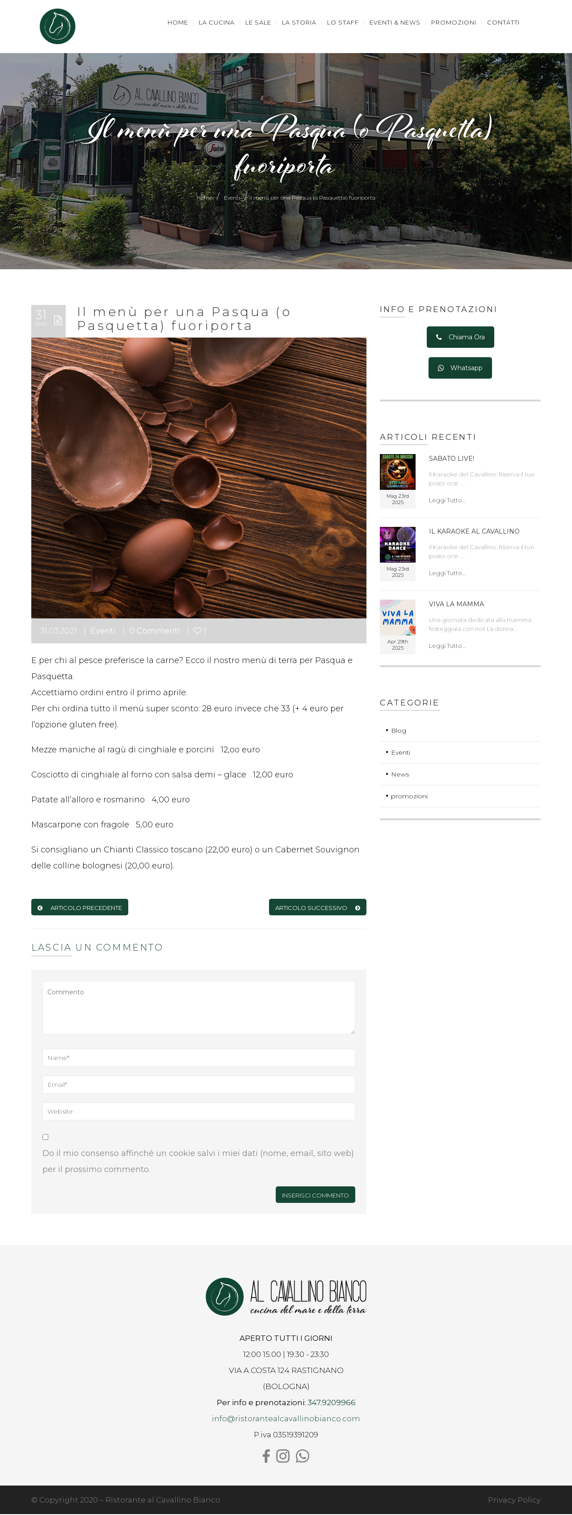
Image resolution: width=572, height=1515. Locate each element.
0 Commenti (154, 632)
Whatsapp (460, 369)
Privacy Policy (514, 1500)
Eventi (232, 198)
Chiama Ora (460, 338)
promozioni (409, 797)
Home (204, 198)
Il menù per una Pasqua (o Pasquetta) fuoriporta (184, 319)
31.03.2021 (58, 632)
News (400, 775)
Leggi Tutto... (447, 501)
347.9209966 (331, 1403)
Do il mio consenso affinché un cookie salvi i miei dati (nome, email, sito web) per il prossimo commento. (198, 1162)
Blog (398, 731)
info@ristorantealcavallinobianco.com (286, 1419)
